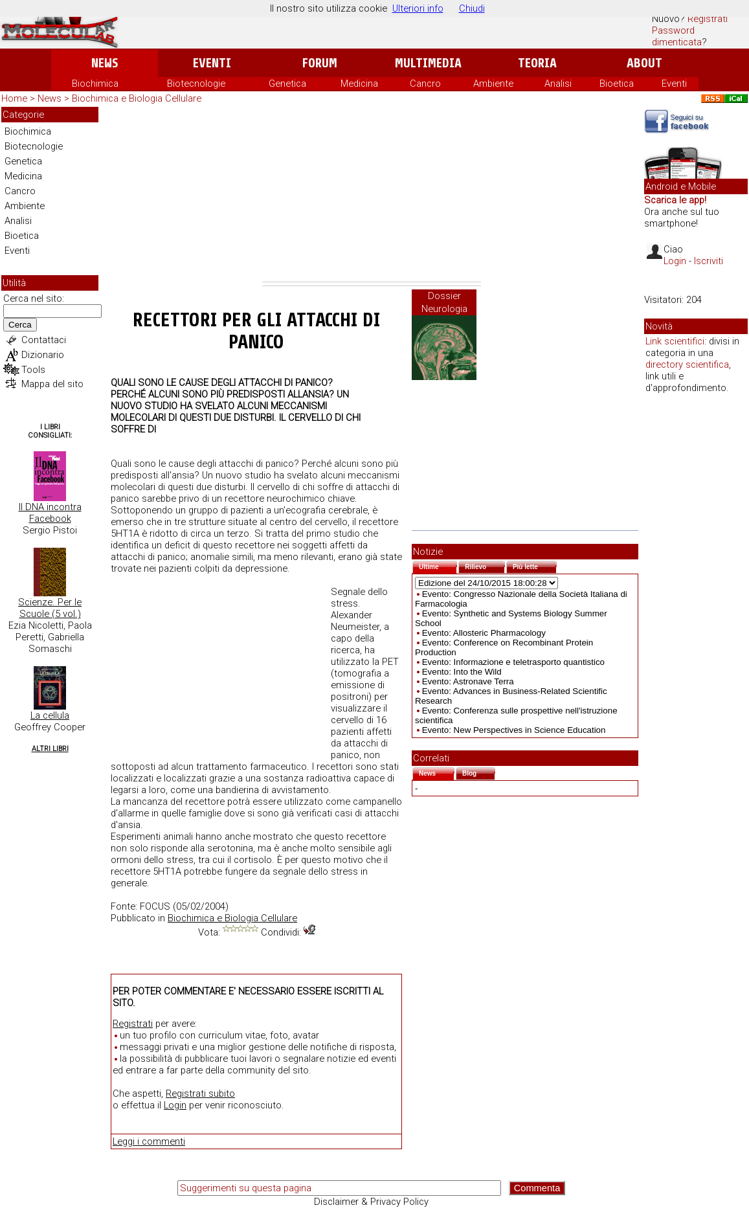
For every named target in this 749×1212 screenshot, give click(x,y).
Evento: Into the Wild (462, 672)
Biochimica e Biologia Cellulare (136, 98)
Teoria (537, 63)
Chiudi (472, 8)
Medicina (359, 83)
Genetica (287, 83)
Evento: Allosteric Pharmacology (484, 633)
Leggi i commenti (149, 1141)
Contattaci (43, 340)
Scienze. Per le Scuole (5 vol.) (50, 608)
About (644, 63)
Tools (33, 370)
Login (175, 1105)
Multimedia (428, 63)
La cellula (49, 715)
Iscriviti (708, 261)
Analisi (558, 83)
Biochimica (95, 83)
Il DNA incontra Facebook (50, 512)
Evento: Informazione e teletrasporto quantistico (513, 662)
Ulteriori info (417, 8)
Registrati (708, 19)
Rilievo (485, 565)
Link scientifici (674, 341)
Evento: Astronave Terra (468, 681)
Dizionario (42, 355)
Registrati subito (200, 1093)
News (104, 63)
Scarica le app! (675, 200)
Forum (319, 63)
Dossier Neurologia (444, 302)
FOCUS (155, 906)
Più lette (535, 565)
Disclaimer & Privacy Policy (371, 1201)
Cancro (425, 83)
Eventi (212, 63)
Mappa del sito (52, 384)
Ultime (438, 565)
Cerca (20, 325)
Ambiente (493, 83)
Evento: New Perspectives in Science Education (514, 730)
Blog (478, 772)
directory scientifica (687, 364)
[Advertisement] (372, 194)
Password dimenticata (677, 36)
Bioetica (616, 83)
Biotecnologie (196, 83)
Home (14, 98)
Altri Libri (50, 749)
